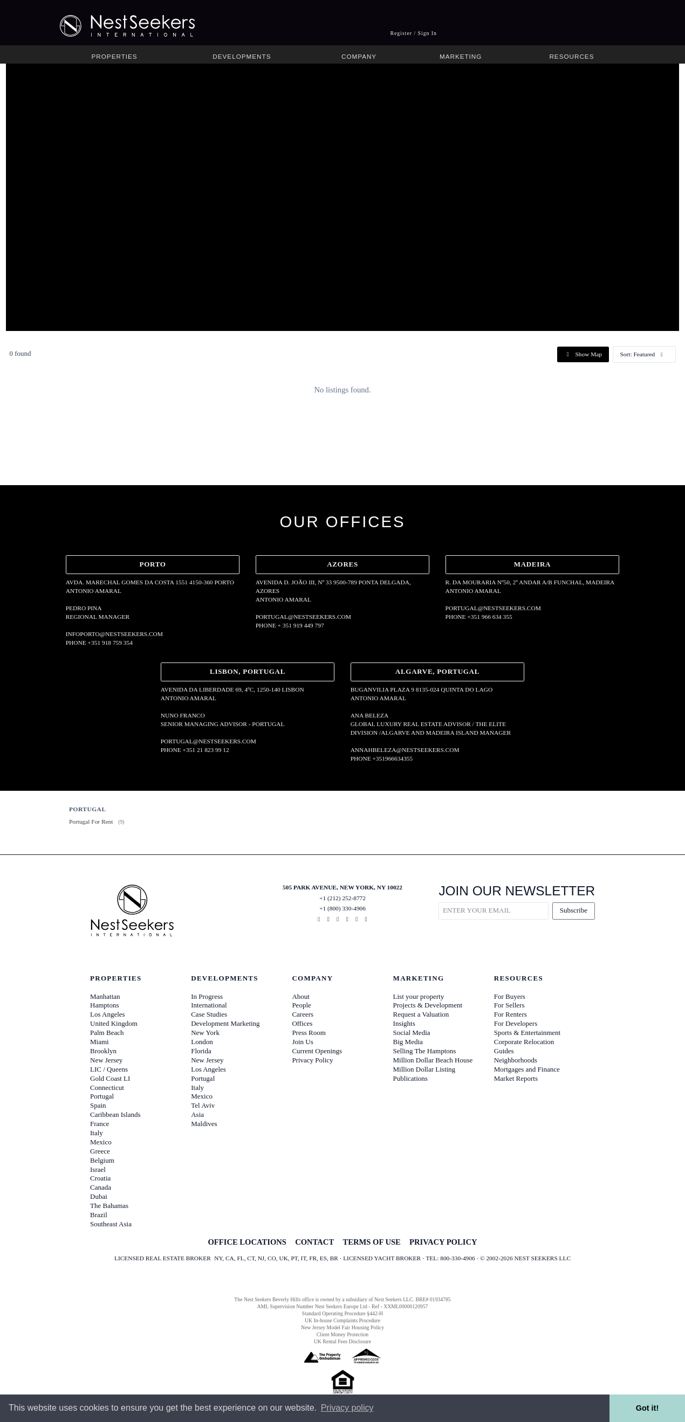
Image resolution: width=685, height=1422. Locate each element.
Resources (571, 56)
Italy (96, 1133)
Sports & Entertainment (527, 1032)
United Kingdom (114, 1023)
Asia (197, 1114)
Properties (115, 56)
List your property (418, 996)
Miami (99, 1042)
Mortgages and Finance (527, 1069)
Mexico (101, 1142)
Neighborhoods (515, 1060)
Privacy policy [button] (347, 1407)
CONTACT (314, 1242)
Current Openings (317, 1051)
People (301, 1005)
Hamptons (104, 1005)
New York (205, 1032)
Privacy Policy (312, 1060)
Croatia (100, 1178)
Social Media (411, 1032)
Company (358, 56)
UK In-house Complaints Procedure (342, 1320)
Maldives (204, 1124)
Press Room (308, 1032)
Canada (100, 1187)
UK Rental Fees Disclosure (342, 1341)
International (209, 1005)
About (301, 996)
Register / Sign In (413, 33)
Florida (201, 1051)
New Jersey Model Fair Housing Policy (342, 1327)
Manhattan (105, 996)
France (99, 1124)
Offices (302, 1023)
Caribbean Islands (115, 1114)
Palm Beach (107, 1032)
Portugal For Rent (91, 821)
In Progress (207, 996)
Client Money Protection (342, 1334)
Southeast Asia (111, 1224)
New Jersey (106, 1060)
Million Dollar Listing (424, 1069)
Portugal (102, 1096)
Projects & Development (428, 1005)
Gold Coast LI (110, 1078)
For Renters (510, 1014)
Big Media (408, 1042)
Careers (302, 1014)
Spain (98, 1105)
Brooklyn (103, 1051)
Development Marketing (225, 1023)
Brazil (98, 1215)
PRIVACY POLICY (443, 1242)
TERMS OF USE (371, 1242)
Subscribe (573, 910)
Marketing (461, 56)
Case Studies (209, 1014)
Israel (98, 1169)
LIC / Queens (109, 1069)
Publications (410, 1078)
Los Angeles (107, 1014)
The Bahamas (109, 1206)
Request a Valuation (421, 1014)
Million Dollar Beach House (433, 1060)
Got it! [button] (647, 1408)
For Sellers (509, 1005)
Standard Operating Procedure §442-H (342, 1313)
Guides (504, 1051)
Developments (242, 56)
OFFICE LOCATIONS (247, 1242)
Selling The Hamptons (424, 1051)
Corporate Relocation (524, 1042)
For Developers (516, 1023)
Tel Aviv (203, 1105)
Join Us (302, 1042)
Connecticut (107, 1087)
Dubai (98, 1196)
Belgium (102, 1160)
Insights (404, 1023)
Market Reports (516, 1078)
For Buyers (509, 996)
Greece (100, 1151)
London (202, 1042)
